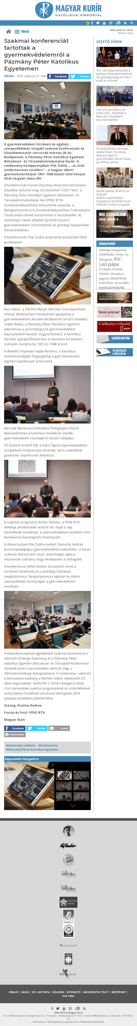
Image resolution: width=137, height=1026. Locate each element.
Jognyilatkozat (70, 1021)
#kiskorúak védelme (20, 745)
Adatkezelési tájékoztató (91, 1021)
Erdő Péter (106, 283)
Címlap (13, 992)
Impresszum (39, 1021)
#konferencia (48, 745)
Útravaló (105, 269)
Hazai (9, 76)
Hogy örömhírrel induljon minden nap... (112, 221)
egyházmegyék (111, 287)
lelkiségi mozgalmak (112, 250)
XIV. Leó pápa (110, 261)
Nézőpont (119, 992)
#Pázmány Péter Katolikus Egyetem (32, 749)
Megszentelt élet (96, 992)
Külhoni (58, 992)
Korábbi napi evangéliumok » (115, 232)
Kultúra (68, 996)
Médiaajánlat (54, 1021)
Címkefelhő (107, 243)
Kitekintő (73, 992)
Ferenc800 (122, 283)
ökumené (118, 278)
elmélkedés (106, 254)
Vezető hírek (109, 41)
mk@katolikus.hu (99, 1015)
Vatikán (104, 274)
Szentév (117, 269)
